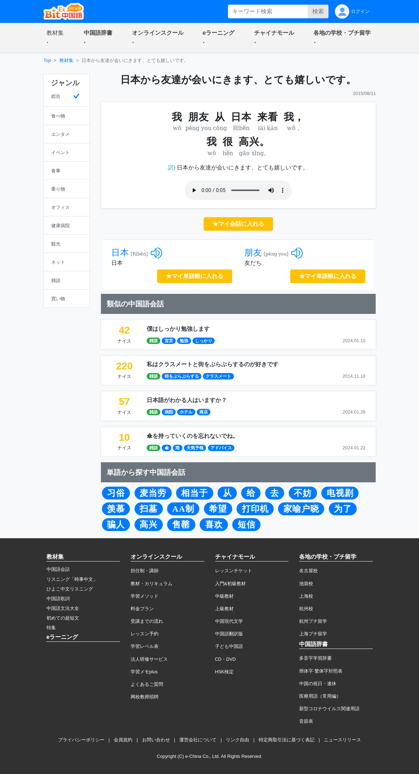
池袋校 (306, 583)
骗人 (116, 524)
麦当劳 (153, 493)
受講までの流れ (147, 621)
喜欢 (214, 524)
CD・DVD (225, 659)
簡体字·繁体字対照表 (320, 671)
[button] (56, 37)
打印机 (255, 508)
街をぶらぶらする (182, 376)
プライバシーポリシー (81, 739)
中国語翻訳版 (229, 633)
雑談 (153, 340)
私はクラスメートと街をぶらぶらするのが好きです (212, 364)
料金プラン (142, 608)
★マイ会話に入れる (238, 224)
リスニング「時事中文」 (72, 579)
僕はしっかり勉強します (178, 329)
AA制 (183, 508)
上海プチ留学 (313, 633)
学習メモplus (144, 671)
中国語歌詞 (58, 598)
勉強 (184, 340)
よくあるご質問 (147, 684)
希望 (218, 508)
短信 (246, 524)
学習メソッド (145, 596)
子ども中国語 (229, 646)
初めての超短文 (63, 618)
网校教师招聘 (145, 696)
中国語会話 (58, 569)
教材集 (66, 60)
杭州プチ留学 (313, 621)
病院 (169, 412)
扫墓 (148, 508)
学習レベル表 (145, 646)
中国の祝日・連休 (317, 683)
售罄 (181, 524)
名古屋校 (308, 570)
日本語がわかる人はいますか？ (187, 400)
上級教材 (224, 608)
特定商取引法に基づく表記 (287, 739)
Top (47, 60)
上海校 (306, 596)
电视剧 (340, 493)
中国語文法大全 (63, 608)
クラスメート (218, 376)
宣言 (169, 340)
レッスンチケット (233, 570)
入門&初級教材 (230, 583)
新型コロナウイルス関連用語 (329, 708)
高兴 (148, 524)
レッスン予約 (145, 633)
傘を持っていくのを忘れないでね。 (192, 436)
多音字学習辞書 (315, 658)
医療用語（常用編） (320, 696)
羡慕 (116, 508)
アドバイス (221, 447)
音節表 (306, 721)
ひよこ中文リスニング (70, 589)
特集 (51, 627)
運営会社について (197, 739)
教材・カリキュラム (151, 583)
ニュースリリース (342, 739)
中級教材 (224, 596)
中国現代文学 (229, 621)
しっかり (203, 340)
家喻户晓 (301, 508)
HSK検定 (224, 671)
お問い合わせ (156, 739)
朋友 (253, 252)
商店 (203, 412)
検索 (318, 11)
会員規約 (123, 739)
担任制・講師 (145, 570)
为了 (343, 508)
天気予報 (195, 447)
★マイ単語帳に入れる (194, 276)
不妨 (303, 493)
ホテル (186, 412)
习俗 (116, 493)
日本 (120, 252)
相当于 (194, 493)
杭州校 (306, 608)
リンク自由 (237, 739)
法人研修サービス (149, 659)
